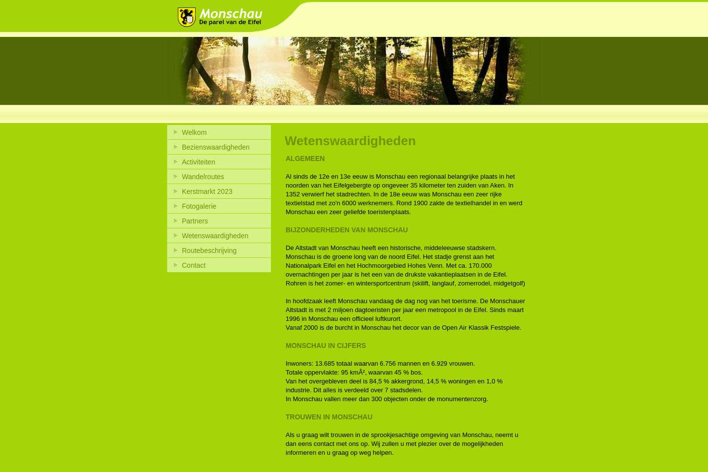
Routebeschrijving (209, 250)
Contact (194, 265)
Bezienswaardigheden (216, 147)
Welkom (194, 132)
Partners (195, 221)
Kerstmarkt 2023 (207, 191)
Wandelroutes (203, 177)
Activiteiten (198, 162)
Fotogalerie (199, 206)
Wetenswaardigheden (215, 236)
